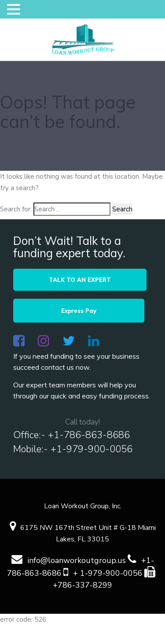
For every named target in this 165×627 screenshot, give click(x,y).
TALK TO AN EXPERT (82, 279)
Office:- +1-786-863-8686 (71, 436)
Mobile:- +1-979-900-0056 (72, 451)
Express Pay (82, 311)
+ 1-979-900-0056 (103, 575)
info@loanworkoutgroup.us (68, 562)
